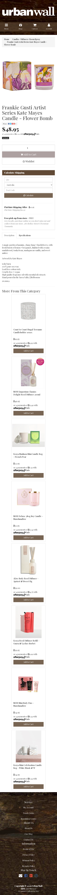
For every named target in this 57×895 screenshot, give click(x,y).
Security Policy (28, 866)
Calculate (28, 195)
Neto (37, 891)
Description (9, 235)
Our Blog (28, 834)
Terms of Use (28, 849)
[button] (28, 161)
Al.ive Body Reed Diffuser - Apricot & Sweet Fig (25, 580)
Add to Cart (28, 154)
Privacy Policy (28, 855)
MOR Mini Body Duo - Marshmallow (23, 704)
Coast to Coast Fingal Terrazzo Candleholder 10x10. (27, 331)
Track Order (28, 813)
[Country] (28, 185)
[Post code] (28, 190)
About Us (28, 828)
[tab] (9, 235)
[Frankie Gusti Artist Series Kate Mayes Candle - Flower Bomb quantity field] (28, 148)
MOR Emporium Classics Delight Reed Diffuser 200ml (26, 393)
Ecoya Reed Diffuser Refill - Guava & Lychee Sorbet (26, 642)
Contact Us (28, 839)
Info (37, 134)
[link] (25, 875)
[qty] (28, 179)
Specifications (25, 235)
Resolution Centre (28, 819)
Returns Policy (28, 860)
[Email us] (20, 875)
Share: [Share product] (9, 124)
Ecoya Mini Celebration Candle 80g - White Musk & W (27, 766)
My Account (28, 807)
